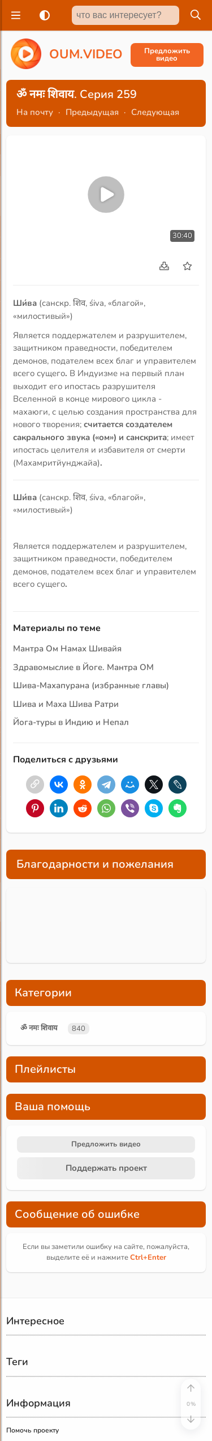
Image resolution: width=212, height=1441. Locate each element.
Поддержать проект (106, 1168)
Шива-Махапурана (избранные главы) (91, 685)
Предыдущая (92, 112)
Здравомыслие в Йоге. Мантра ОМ (83, 667)
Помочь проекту (32, 1430)
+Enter (148, 1257)
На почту (34, 112)
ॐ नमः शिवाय (39, 1028)
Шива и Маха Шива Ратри (66, 704)
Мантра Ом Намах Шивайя (67, 648)
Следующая (155, 112)
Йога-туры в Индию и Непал (71, 722)
